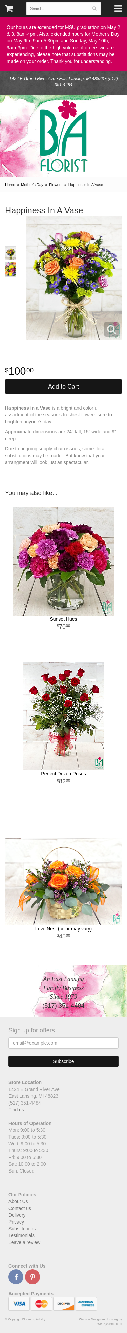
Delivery (17, 1215)
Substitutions (22, 1228)
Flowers (55, 185)
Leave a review (24, 1242)
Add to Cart (63, 386)
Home (10, 185)
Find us (16, 1109)
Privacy (16, 1222)
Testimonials (21, 1235)
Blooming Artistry (64, 136)
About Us (18, 1201)
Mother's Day (32, 185)
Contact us (19, 1208)
